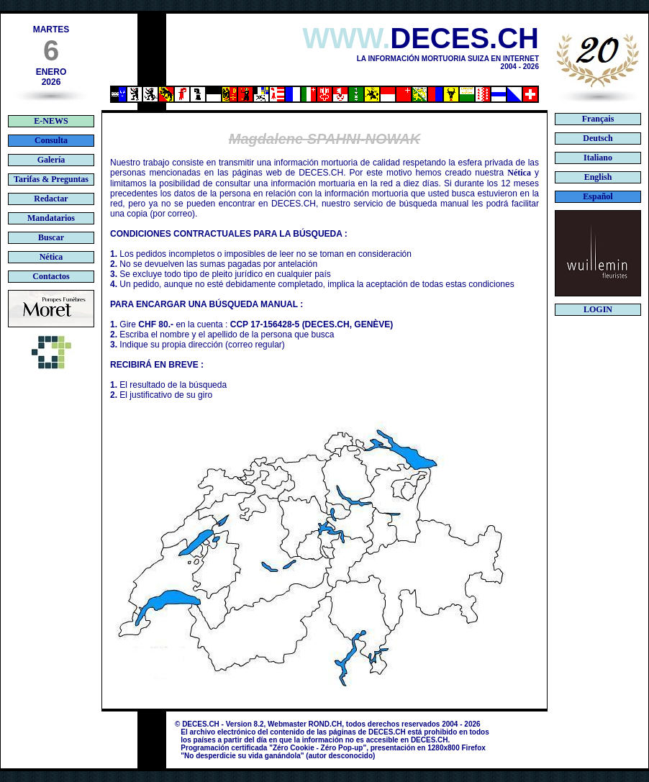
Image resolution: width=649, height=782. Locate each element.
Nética (519, 173)
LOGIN (598, 309)
